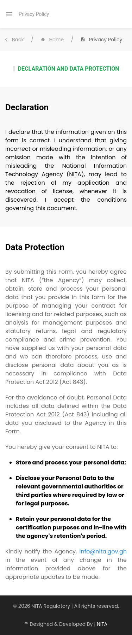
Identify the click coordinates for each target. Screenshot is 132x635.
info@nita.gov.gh (103, 551)
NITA (102, 624)
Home (52, 39)
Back (14, 39)
